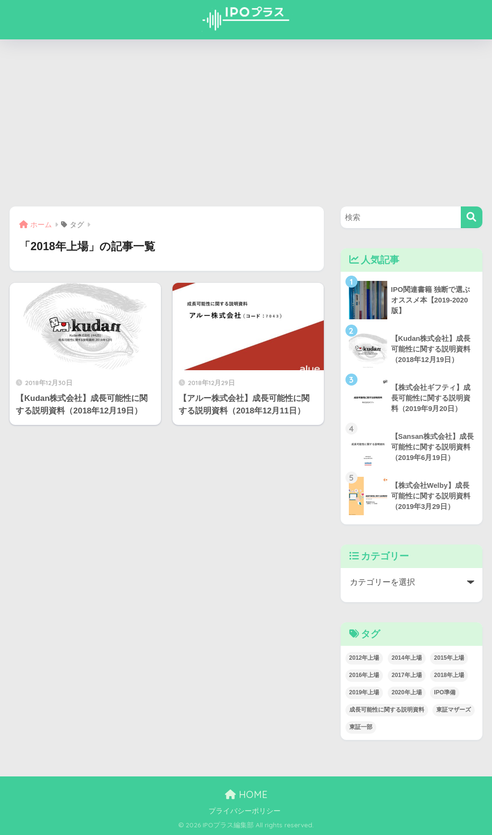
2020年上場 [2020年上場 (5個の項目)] (407, 692)
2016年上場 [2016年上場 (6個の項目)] (364, 675)
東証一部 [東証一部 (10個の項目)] (360, 727)
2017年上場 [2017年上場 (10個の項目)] (407, 675)
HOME (246, 794)
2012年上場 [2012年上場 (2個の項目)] (364, 657)
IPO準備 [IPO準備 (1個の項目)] (444, 692)
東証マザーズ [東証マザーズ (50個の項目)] (453, 709)
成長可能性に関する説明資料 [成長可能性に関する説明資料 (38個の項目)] (386, 709)
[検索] (471, 217)
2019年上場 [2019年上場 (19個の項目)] (364, 692)
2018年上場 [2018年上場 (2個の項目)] (449, 675)
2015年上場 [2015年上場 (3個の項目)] (449, 657)
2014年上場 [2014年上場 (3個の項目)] (407, 657)
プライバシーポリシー (245, 811)
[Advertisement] (246, 123)
